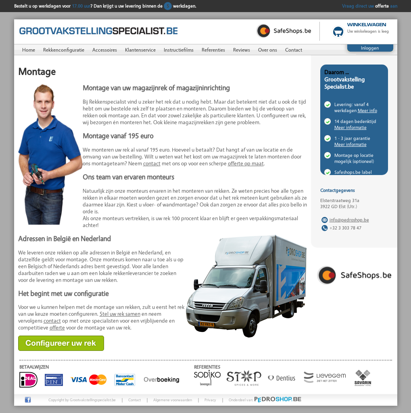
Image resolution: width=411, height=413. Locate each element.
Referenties (213, 49)
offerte (57, 327)
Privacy (210, 399)
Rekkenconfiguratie (63, 49)
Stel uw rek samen (120, 313)
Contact (293, 49)
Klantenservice (140, 49)
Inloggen (370, 48)
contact (152, 163)
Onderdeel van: (265, 399)
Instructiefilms (179, 49)
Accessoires (104, 49)
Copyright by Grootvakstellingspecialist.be (82, 399)
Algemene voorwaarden (172, 399)
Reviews (241, 49)
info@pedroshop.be (349, 220)
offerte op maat (246, 163)
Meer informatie (350, 127)
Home (28, 49)
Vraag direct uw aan (369, 6)
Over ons (267, 49)
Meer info (367, 110)
